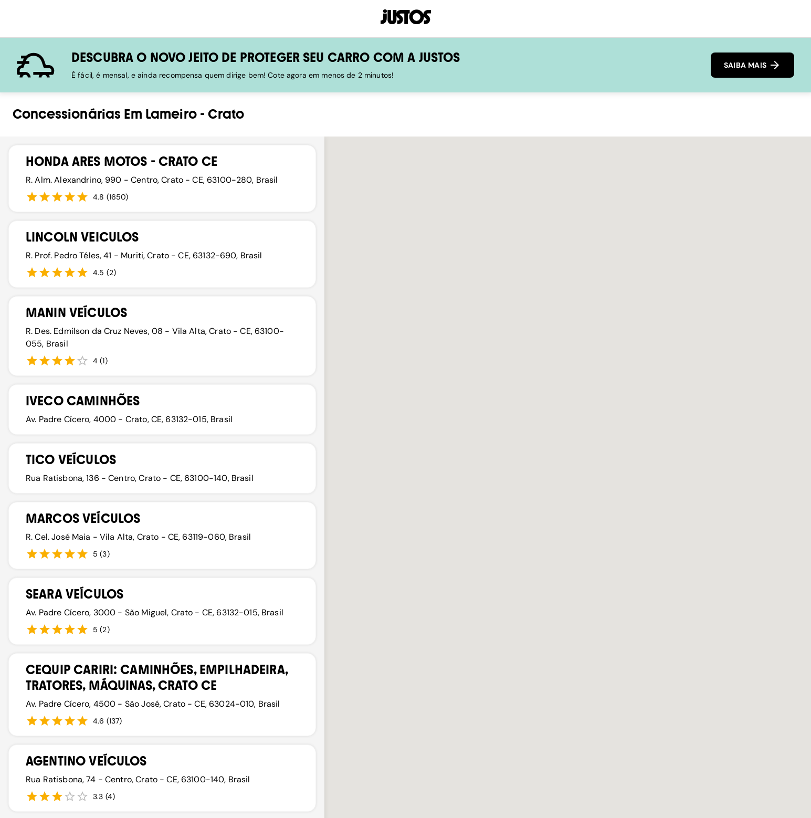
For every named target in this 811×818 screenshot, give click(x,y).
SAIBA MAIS (752, 65)
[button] (433, 547)
